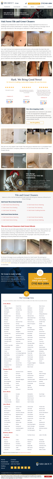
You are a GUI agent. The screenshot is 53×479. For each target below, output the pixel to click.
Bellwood (6, 317)
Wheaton (41, 377)
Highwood (18, 416)
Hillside (17, 329)
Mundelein (30, 422)
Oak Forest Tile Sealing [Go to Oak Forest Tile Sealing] (9, 210)
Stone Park (41, 331)
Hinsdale (18, 381)
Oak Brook (30, 377)
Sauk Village (42, 317)
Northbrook (30, 331)
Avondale (6, 310)
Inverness (18, 341)
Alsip (5, 306)
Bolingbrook (7, 443)
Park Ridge (30, 359)
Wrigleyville (41, 363)
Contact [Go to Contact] (50, 7)
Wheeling (41, 351)
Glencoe (18, 312)
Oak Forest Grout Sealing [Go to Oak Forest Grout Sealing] (10, 207)
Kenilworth (18, 347)
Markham (30, 308)
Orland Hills (30, 345)
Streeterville (42, 335)
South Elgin (41, 394)
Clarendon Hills (7, 387)
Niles (29, 325)
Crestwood (7, 349)
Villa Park (30, 387)
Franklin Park (19, 310)
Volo (40, 420)
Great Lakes (7, 430)
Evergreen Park (7, 365)
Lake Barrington (19, 428)
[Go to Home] (10, 3)
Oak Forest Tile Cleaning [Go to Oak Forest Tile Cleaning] (35, 207)
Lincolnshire (30, 414)
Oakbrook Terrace (32, 381)
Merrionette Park (31, 317)
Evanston (6, 363)
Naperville (30, 373)
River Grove (42, 306)
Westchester (42, 347)
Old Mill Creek (31, 428)
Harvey (17, 323)
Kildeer (17, 349)
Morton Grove (31, 321)
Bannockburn (7, 410)
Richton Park (30, 365)
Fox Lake (6, 424)
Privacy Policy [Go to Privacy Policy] (10, 474)
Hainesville (18, 410)
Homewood (18, 337)
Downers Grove (19, 371)
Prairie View (42, 406)
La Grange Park (19, 355)
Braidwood (7, 445)
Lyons (29, 306)
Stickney (41, 329)
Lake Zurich (30, 410)
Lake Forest (30, 406)
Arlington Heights (8, 308)
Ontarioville (30, 383)
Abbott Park (7, 406)
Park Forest (30, 357)
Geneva (18, 400)
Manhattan (30, 439)
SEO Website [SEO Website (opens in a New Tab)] (38, 474)
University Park (42, 445)
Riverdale (41, 308)
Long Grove (30, 418)
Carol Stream (7, 385)
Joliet (17, 447)
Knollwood (18, 426)
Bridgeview (6, 325)
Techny (41, 339)
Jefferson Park (19, 343)
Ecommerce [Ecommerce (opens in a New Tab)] (43, 474)
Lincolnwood (19, 365)
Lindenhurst (30, 416)
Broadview (6, 327)
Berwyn (6, 321)
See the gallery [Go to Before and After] (35, 122)
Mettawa (30, 420)
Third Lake (41, 414)
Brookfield (6, 329)
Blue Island (6, 323)
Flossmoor (6, 367)
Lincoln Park (18, 363)
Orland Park (30, 347)
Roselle (29, 385)
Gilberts (18, 402)
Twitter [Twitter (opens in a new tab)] (19, 467)
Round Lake (42, 410)
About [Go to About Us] (32, 7)
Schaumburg (42, 319)
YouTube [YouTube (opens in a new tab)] (22, 467)
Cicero (5, 343)
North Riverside (31, 329)
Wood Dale (42, 383)
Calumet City (7, 333)
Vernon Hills (42, 418)
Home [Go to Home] (3, 460)
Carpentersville (7, 402)
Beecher (6, 441)
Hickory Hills (18, 327)
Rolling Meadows (43, 314)
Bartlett (6, 314)
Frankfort (18, 443)
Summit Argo (42, 337)
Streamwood (42, 333)
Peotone (30, 449)
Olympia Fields (31, 343)
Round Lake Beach (43, 412)
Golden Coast (19, 317)
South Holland (42, 325)
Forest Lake (7, 420)
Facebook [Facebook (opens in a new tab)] (15, 467)
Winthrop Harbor (43, 428)
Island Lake (18, 422)
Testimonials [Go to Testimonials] (40, 7)
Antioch (6, 408)
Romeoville (41, 441)
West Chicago (42, 373)
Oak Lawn (30, 339)
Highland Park (19, 414)
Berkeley (6, 319)
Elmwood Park (7, 361)
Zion (40, 430)
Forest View (18, 308)
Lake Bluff (18, 430)
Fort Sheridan (7, 422)
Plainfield (41, 439)
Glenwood (18, 316)
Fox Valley (18, 375)
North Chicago (31, 426)
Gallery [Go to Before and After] (25, 7)
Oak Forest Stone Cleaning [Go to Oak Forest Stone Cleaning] (10, 217)
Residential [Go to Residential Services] (7, 7)
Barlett (5, 375)
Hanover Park (19, 321)
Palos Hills (30, 353)
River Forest (30, 367)
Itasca (17, 383)
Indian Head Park (20, 339)
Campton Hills (7, 400)
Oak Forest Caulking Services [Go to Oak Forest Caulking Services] (36, 210)
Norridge (30, 327)
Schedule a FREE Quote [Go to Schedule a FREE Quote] (34, 3)
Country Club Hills (8, 345)
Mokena (29, 441)
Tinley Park (41, 343)
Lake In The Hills (42, 435)
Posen (29, 361)
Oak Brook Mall (31, 379)
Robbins (41, 312)
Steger (40, 327)
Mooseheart (30, 396)
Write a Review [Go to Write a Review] (26, 3)
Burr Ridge (6, 383)
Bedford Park (7, 316)
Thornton (41, 341)
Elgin (17, 398)
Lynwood (18, 367)
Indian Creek (19, 418)
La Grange (18, 351)
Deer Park (6, 353)
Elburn (17, 396)
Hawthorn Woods (20, 412)
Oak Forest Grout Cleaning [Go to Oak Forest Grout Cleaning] (36, 205)
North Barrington (31, 424)
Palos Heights (31, 351)
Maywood (30, 312)
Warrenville (30, 389)
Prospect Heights (32, 363)
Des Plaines (7, 355)
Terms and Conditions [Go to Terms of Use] (18, 474)
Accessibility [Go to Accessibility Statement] (3, 474)
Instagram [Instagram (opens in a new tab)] (12, 467)
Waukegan (41, 426)
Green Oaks (18, 406)
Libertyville (30, 412)
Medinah (30, 371)
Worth (40, 361)
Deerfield (6, 418)
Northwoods (30, 375)
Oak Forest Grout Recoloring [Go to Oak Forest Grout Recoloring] (11, 205)
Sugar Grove (42, 396)
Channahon (7, 447)
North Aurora (31, 398)
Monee (29, 443)
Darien (5, 389)
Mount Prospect (31, 323)
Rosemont (41, 316)
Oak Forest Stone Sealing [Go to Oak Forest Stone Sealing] (35, 217)
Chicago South (7, 341)
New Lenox (30, 447)
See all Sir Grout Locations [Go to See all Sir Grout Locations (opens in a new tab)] (24, 452)
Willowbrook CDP (43, 379)
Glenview (18, 314)
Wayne (41, 371)
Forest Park (18, 306)
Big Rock (6, 398)
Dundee (18, 394)
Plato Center (31, 400)
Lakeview (18, 357)
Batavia (6, 377)
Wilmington (41, 447)
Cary (17, 435)
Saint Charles (31, 402)
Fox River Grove (31, 435)
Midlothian (30, 319)
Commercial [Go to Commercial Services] (17, 7)
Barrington (6, 312)
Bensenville (6, 379)
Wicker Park (42, 353)
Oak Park (30, 341)
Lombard (18, 389)
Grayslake (6, 428)
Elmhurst (18, 373)
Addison (6, 371)
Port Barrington (31, 430)
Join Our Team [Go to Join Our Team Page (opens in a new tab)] (15, 464)
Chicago (6, 335)
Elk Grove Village (8, 359)
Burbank (6, 331)
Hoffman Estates (20, 333)
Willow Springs (42, 355)
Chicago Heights (8, 337)
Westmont (41, 375)
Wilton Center (42, 449)
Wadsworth (42, 422)
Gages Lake (7, 426)
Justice (17, 345)
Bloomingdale (7, 381)
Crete (5, 351)
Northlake (30, 335)
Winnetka (41, 359)
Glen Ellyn (18, 377)
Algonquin (6, 435)
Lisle (17, 387)
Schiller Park (42, 321)
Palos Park (30, 355)
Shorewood (42, 443)
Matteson (30, 310)
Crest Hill (6, 449)
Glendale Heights (20, 379)
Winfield (41, 381)
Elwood (17, 441)
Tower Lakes (42, 416)
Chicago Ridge (7, 339)
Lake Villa (30, 408)
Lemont (17, 361)
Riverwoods (42, 408)
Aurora (6, 373)
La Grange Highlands (21, 353)
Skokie (40, 323)
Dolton (5, 357)
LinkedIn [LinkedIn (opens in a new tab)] (25, 467)
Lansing (18, 359)
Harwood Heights (20, 325)
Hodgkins (18, 331)
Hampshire (30, 394)
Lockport (18, 449)
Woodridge (42, 385)
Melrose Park (31, 316)
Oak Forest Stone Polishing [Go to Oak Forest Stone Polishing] (36, 220)
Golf (17, 319)
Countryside (7, 347)
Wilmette (41, 357)
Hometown (18, 335)
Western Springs (43, 349)
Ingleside (18, 420)
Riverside (41, 310)
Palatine (29, 349)
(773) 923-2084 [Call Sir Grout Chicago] (46, 3)
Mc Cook (30, 314)
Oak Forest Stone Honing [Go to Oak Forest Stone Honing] (10, 220)
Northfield (30, 333)
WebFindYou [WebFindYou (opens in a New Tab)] (49, 474)
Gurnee (17, 408)
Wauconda (42, 424)
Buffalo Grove (7, 414)
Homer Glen (18, 445)
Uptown (41, 345)
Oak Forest (30, 337)
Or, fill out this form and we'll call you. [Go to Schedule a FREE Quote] (40, 286)
